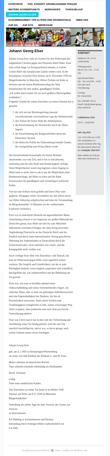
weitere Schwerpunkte (24, 9)
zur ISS (13, 25)
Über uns (82, 20)
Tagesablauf (74, 9)
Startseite (15, 4)
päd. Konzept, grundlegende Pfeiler (52, 4)
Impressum (45, 25)
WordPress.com (80, 450)
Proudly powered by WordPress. (36, 450)
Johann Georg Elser (22, 14)
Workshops (52, 9)
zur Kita (27, 25)
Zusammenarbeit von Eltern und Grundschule (39, 20)
